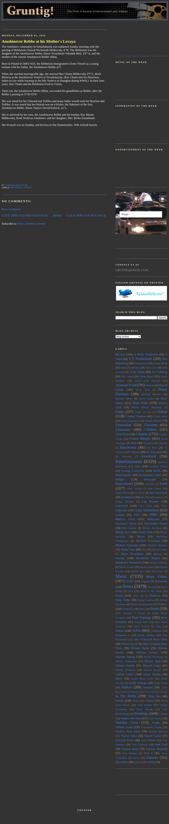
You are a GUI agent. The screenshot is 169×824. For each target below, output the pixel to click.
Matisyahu (153, 519)
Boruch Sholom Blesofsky (146, 407)
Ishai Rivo (150, 484)
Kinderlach (127, 497)
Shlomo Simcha (125, 665)
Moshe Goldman (158, 562)
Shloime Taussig (125, 656)
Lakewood (121, 505)
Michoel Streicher (157, 545)
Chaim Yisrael (153, 420)
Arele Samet (137, 372)
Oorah (119, 595)
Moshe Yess (137, 571)
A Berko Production (146, 354)
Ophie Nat (138, 595)
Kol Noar (145, 497)
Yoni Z (148, 753)
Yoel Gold (161, 744)
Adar (123, 367)
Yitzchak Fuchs (124, 740)
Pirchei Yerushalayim (141, 604)
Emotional (16, 188)
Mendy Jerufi (123, 532)
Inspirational (124, 483)
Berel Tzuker (146, 398)
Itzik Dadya (154, 488)
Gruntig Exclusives (132, 470)
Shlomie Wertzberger (154, 657)
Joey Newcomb (158, 492)
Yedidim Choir (126, 722)
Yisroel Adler (129, 735)
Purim (154, 608)
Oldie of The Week (151, 591)
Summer (148, 687)
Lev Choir (145, 505)
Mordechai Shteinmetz (128, 562)
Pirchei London (145, 600)
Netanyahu (161, 581)
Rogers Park (141, 621)
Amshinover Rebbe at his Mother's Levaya (38, 41)
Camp (119, 412)
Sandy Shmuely (142, 626)
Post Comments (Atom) (31, 223)
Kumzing (159, 497)
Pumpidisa (128, 608)
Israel (163, 483)
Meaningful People (155, 523)
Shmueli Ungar (152, 665)
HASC (157, 470)
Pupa (142, 608)
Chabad (162, 412)
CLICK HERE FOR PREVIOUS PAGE (25, 215)
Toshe (136, 700)
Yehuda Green (123, 727)
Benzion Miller (123, 398)
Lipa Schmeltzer (146, 510)
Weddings (141, 713)
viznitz (150, 762)
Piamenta (155, 595)
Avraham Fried (125, 385)
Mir (144, 549)
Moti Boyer (157, 571)
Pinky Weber (123, 600)
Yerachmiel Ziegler (151, 727)
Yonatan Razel (130, 749)
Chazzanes (122, 429)
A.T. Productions (140, 358)
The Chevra (161, 691)
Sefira (136, 630)
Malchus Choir (125, 519)
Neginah (145, 581)
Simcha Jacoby (152, 669)
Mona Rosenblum (132, 554)
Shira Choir (128, 643)
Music (121, 576)
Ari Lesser (127, 376)
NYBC (130, 581)
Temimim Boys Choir (140, 692)
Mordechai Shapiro (148, 558)
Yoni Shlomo (129, 753)
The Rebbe (128, 696)
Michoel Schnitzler (126, 545)
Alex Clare (151, 367)
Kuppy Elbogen (124, 501)
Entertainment (128, 461)
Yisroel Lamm (152, 735)
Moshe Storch (147, 567)
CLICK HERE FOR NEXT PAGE (86, 215)
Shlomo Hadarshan (126, 661)
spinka (137, 762)
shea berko (121, 762)
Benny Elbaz (143, 390)
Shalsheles (156, 630)
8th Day (120, 354)
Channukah (123, 425)
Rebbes (28, 188)
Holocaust (150, 479)
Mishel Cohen (159, 549)
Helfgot (119, 479)
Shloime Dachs (140, 648)
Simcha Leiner (124, 674)
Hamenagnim (123, 475)
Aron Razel (146, 376)
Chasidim (150, 425)
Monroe (158, 553)
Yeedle (155, 722)
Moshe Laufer (126, 567)
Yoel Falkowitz (140, 744)
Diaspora (148, 443)
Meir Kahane (129, 527)
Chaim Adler (160, 416)
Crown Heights (140, 438)
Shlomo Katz (152, 661)
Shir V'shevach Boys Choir (150, 639)
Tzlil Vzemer (144, 704)
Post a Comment (11, 209)
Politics (163, 604)
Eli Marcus (133, 452)
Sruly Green (160, 683)
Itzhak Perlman (134, 488)
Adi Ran (135, 367)
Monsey (120, 558)
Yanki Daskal (155, 718)
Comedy (142, 434)
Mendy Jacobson (152, 527)
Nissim (151, 586)
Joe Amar (140, 492)
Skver (118, 678)
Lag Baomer (150, 501)
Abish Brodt (141, 363)
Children (150, 429)
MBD (153, 514)
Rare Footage (141, 617)
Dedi (133, 443)
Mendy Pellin (145, 532)
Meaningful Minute (126, 523)
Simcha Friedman (125, 669)
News (127, 586)
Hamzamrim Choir (150, 475)
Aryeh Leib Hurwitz (147, 380)
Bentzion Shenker (151, 394)
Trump (150, 700)
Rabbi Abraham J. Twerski (130, 613)
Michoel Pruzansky (148, 540)
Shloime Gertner (147, 652)
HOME (57, 215)
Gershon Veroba (158, 466)
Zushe (136, 757)
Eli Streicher (123, 456)
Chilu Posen (122, 434)
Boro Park (140, 403)
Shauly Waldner (146, 635)
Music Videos (156, 576)
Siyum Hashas (152, 674)
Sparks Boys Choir (142, 678)
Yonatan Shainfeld (156, 749)
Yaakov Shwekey (130, 718)
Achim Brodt (160, 363)
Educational (128, 447)
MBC (137, 514)
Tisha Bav (154, 696)
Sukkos (127, 687)
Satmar (119, 630)
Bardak (149, 385)
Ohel (130, 591)
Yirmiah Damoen (157, 731)
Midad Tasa (128, 549)
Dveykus (163, 443)
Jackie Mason (122, 492)
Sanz (158, 626)
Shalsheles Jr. (122, 635)
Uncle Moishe (144, 709)
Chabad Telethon (136, 416)
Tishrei (119, 700)
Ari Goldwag (159, 372)
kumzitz (152, 757)
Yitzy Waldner (148, 740)
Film (137, 466)
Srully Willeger (138, 683)
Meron (141, 536)
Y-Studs (163, 713)
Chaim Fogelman (130, 420)
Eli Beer (152, 447)
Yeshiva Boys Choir (127, 731)
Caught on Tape (143, 412)
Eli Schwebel (154, 452)
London (119, 514)
